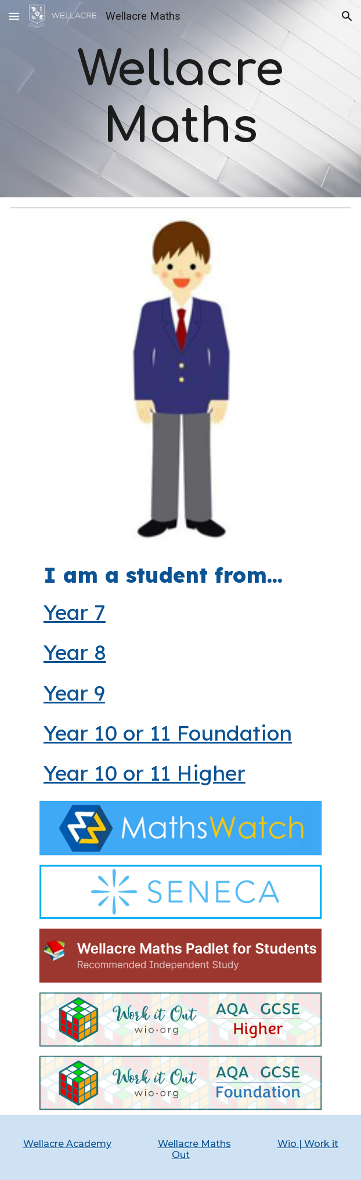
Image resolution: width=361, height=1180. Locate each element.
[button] (14, 16)
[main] (181, 98)
